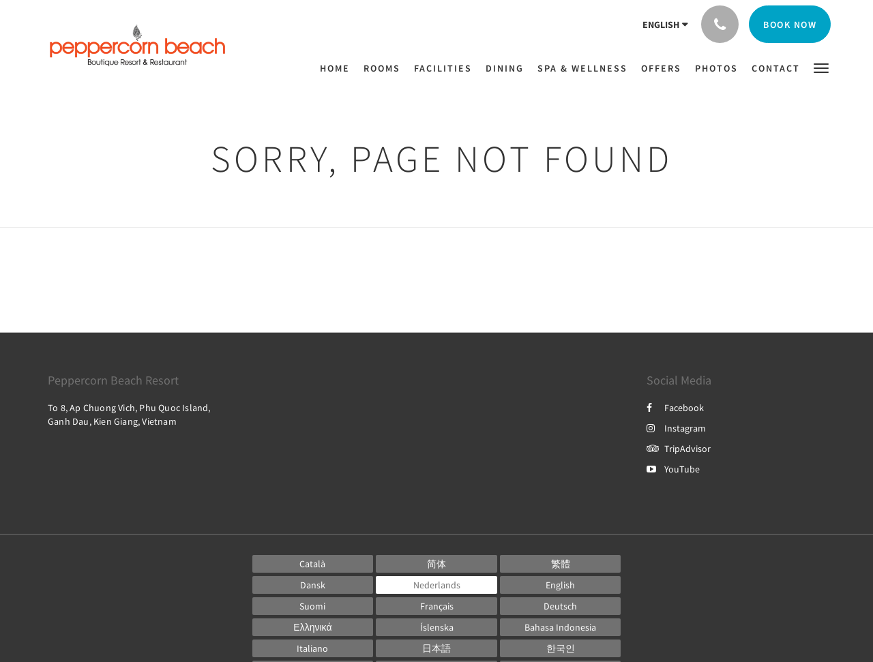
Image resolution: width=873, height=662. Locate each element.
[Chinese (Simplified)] (436, 564)
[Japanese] (436, 648)
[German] (560, 606)
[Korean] (560, 648)
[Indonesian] (560, 627)
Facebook (675, 408)
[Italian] (313, 648)
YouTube (673, 469)
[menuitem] (338, 68)
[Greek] (313, 627)
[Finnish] (313, 606)
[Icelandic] (436, 627)
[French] (436, 606)
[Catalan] (313, 564)
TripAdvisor (679, 448)
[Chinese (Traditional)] (560, 564)
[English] (560, 585)
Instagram (676, 428)
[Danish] (313, 585)
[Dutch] (436, 585)
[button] (821, 67)
